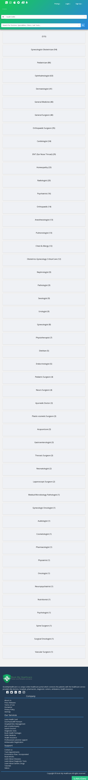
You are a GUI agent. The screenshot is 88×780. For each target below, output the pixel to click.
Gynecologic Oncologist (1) (44, 508)
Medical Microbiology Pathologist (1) (44, 495)
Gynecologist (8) (44, 324)
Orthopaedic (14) (44, 206)
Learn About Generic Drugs (14, 763)
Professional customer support (16, 740)
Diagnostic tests (10, 731)
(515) (44, 36)
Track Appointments (11, 752)
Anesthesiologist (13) (44, 220)
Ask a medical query (11, 726)
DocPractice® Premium (13, 722)
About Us (7, 700)
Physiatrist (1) (44, 560)
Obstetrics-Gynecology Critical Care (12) (44, 259)
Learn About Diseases (12, 759)
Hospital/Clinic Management (14, 724)
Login (68, 4)
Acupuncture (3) (44, 429)
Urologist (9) (44, 311)
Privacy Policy (9, 709)
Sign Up (79, 4)
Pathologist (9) (44, 285)
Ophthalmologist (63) (44, 75)
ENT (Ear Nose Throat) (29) (44, 154)
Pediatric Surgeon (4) (44, 377)
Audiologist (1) (44, 521)
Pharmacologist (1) (44, 547)
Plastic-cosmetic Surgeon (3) (44, 416)
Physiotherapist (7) (44, 337)
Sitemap (7, 712)
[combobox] (46, 17)
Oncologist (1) (44, 573)
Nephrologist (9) (44, 272)
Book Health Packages (12, 733)
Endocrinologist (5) (44, 364)
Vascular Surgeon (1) (44, 652)
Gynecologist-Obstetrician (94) (44, 49)
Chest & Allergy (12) (44, 246)
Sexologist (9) (44, 298)
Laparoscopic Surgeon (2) (44, 481)
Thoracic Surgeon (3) (44, 455)
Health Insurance (10, 738)
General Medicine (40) (44, 102)
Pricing (57, 4)
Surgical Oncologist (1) (44, 639)
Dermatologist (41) (44, 89)
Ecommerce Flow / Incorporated (16, 754)
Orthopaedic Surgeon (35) (44, 128)
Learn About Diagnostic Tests (15, 761)
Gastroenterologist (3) (44, 442)
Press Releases (10, 703)
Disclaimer (8, 707)
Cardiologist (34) (44, 141)
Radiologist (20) (44, 180)
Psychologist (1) (44, 612)
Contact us (8, 750)
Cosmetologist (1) (44, 534)
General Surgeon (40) (44, 115)
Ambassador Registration (13, 742)
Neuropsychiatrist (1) (44, 586)
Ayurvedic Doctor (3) (44, 403)
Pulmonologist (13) (44, 233)
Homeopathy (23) (44, 167)
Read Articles (9, 757)
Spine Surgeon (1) (44, 625)
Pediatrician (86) (44, 62)
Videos (6, 768)
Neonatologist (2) (44, 468)
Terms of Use (9, 705)
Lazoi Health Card (11, 719)
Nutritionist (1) (44, 599)
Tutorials (7, 766)
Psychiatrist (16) (44, 193)
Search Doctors (10, 728)
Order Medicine (10, 735)
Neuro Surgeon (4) (44, 390)
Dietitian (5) (44, 350)
